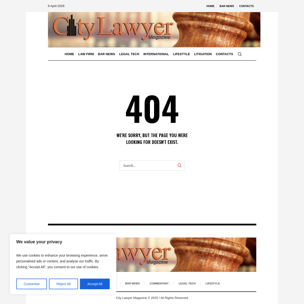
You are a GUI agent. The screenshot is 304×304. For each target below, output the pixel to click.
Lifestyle (212, 283)
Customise (32, 284)
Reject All (63, 284)
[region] (63, 264)
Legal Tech (187, 283)
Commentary (159, 283)
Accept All (94, 284)
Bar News (132, 283)
